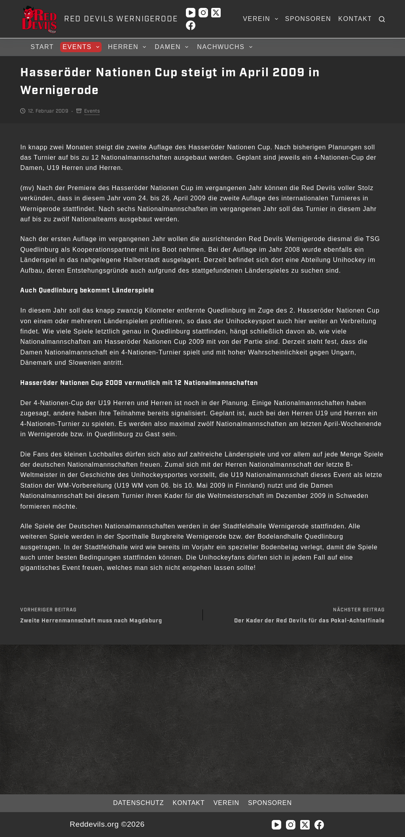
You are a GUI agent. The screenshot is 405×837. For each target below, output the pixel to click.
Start (42, 46)
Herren (128, 47)
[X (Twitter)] (216, 12)
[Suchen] (382, 19)
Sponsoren (308, 18)
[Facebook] (190, 25)
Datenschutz (132, 802)
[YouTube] (190, 12)
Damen (173, 47)
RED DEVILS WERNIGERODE (121, 19)
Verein (262, 19)
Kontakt (355, 18)
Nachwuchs (225, 47)
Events (82, 47)
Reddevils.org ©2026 (107, 824)
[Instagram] (203, 12)
